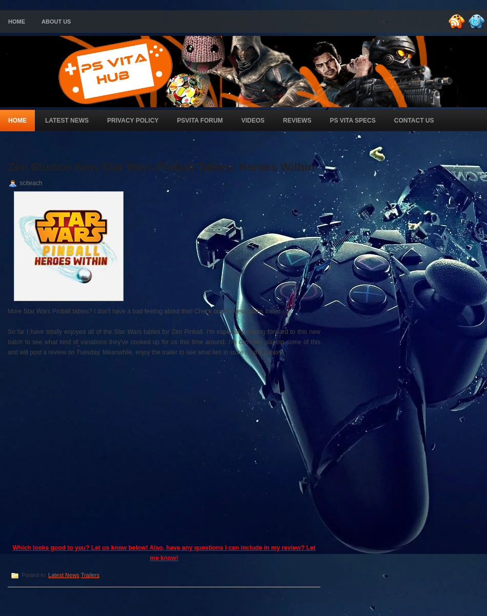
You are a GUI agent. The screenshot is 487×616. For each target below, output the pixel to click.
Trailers (90, 575)
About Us (56, 21)
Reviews (297, 120)
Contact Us (414, 120)
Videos (253, 120)
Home (16, 21)
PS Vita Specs (352, 120)
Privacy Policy (132, 120)
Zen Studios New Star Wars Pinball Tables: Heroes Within (161, 167)
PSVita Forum (199, 120)
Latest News (67, 120)
